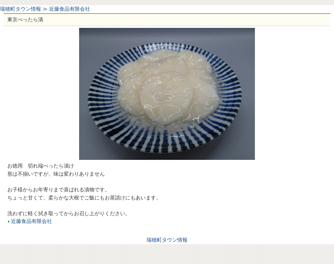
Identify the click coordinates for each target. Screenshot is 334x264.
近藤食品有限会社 (69, 9)
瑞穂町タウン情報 (20, 9)
